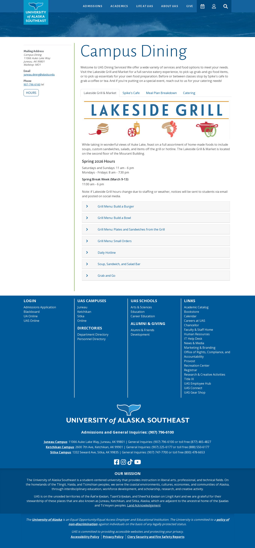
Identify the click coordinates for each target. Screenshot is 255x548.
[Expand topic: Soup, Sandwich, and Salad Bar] (92, 264)
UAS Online (31, 321)
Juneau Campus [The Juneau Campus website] (55, 442)
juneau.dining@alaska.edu (39, 74)
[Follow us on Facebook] (116, 462)
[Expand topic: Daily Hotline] (92, 252)
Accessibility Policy (85, 537)
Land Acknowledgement (144, 505)
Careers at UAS (194, 321)
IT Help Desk (193, 339)
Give (189, 6)
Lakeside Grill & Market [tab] (100, 93)
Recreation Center (197, 365)
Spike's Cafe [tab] (131, 93)
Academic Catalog (196, 307)
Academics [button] (119, 6)
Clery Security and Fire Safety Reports (155, 537)
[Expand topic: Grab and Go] (92, 275)
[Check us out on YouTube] (137, 462)
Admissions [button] (93, 6)
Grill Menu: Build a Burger (116, 206)
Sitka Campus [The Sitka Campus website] (60, 452)
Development (140, 334)
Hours (31, 93)
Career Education (143, 316)
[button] (214, 6)
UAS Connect (193, 388)
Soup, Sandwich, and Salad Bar (119, 264)
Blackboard (32, 312)
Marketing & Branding (199, 348)
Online (81, 321)
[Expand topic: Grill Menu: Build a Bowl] (92, 217)
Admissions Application (40, 307)
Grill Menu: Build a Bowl (114, 218)
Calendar (190, 316)
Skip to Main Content (17, 4)
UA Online (31, 316)
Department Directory (92, 334)
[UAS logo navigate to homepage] (36, 12)
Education (138, 312)
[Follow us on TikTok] (130, 462)
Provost (189, 361)
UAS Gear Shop (194, 392)
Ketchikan (84, 312)
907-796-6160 (32, 84)
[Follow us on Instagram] (123, 462)
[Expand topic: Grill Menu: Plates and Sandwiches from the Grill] (92, 229)
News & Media (194, 343)
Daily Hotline (107, 253)
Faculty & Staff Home (198, 330)
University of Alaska (47, 520)
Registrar (190, 370)
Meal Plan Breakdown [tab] (161, 93)
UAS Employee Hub (197, 383)
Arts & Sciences (141, 307)
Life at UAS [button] (145, 6)
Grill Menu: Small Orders (115, 241)
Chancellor (191, 325)
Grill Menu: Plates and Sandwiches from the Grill (131, 229)
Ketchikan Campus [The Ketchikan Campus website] (60, 447)
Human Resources (197, 334)
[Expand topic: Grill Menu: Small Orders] (92, 241)
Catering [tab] (189, 93)
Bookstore (191, 312)
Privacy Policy (113, 537)
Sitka (80, 316)
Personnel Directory (91, 339)
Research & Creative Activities (204, 374)
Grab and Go (106, 276)
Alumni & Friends (142, 330)
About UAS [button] (170, 6)
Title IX (189, 379)
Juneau (82, 307)
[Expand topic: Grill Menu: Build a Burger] (92, 206)
